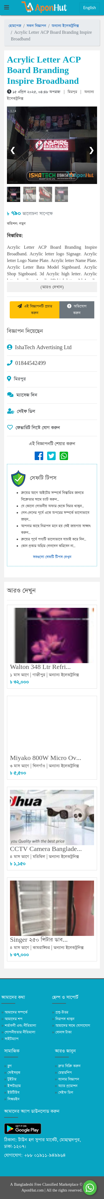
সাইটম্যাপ (10, 1039)
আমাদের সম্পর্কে (14, 1012)
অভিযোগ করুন (77, 310)
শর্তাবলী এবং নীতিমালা (18, 1025)
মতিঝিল (39, 857)
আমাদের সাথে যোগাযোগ (71, 1025)
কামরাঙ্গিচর (41, 948)
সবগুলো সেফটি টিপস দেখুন (52, 557)
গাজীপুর (38, 675)
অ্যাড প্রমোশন (66, 1086)
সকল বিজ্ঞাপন (36, 25)
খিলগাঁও (39, 766)
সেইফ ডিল (64, 1092)
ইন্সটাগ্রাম (12, 1086)
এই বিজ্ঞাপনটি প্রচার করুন (34, 310)
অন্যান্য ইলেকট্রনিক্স (65, 25)
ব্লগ (8, 1066)
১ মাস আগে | (21, 675)
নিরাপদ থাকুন (63, 1019)
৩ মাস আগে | (21, 766)
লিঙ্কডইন (11, 1099)
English (89, 7)
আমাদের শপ (11, 1019)
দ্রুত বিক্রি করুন (67, 1066)
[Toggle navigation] (6, 8)
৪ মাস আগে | (21, 857)
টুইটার (10, 1079)
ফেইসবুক (12, 1072)
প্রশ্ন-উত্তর (60, 1012)
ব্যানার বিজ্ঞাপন (67, 1079)
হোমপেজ (15, 25)
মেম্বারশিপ (63, 1072)
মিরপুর (72, 92)
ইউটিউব (11, 1092)
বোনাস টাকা (62, 1032)
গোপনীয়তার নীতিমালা (18, 1032)
